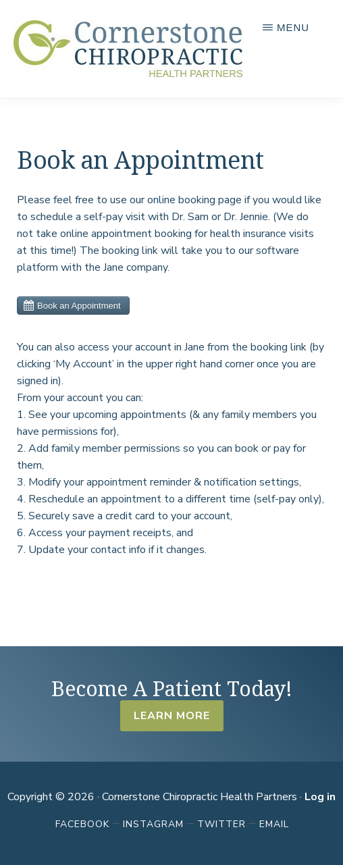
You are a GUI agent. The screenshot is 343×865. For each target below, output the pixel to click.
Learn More (172, 715)
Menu (293, 27)
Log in (320, 796)
